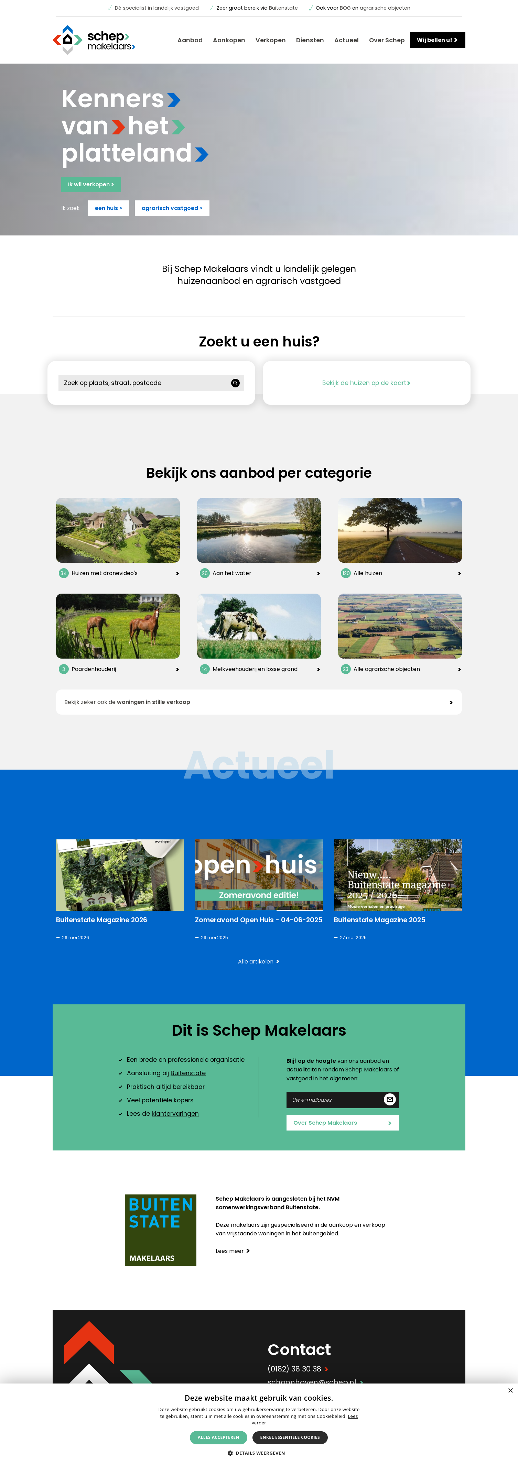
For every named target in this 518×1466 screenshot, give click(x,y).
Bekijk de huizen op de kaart (366, 382)
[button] (259, 1453)
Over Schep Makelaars (342, 1123)
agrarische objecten (385, 7)
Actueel (346, 40)
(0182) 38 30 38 (298, 1369)
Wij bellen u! (437, 39)
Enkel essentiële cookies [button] (290, 1437)
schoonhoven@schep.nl (316, 1382)
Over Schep (387, 40)
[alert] (259, 1425)
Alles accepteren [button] (218, 1437)
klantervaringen (175, 1114)
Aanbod (190, 40)
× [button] (510, 1390)
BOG (345, 7)
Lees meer (233, 1251)
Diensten (310, 40)
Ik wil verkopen (91, 184)
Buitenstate (283, 7)
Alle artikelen (259, 961)
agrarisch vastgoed (172, 208)
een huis (108, 208)
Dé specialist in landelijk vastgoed (157, 7)
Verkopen (271, 40)
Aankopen (229, 40)
